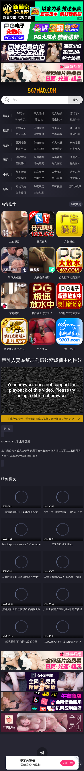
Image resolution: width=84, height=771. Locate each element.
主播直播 (57, 134)
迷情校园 (21, 178)
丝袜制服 (39, 134)
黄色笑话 (57, 178)
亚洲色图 (39, 157)
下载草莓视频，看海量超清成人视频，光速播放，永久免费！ (44, 418)
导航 (6, 189)
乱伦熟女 (57, 148)
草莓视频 (57, 186)
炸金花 (39, 119)
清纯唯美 (39, 163)
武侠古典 (75, 171)
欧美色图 (57, 157)
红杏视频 (21, 192)
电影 (6, 145)
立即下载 (67, 763)
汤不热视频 (75, 186)
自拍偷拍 (39, 128)
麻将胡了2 (21, 119)
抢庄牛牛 (75, 119)
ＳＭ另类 (75, 134)
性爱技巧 (75, 178)
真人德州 (39, 113)
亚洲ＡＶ (21, 128)
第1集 (7, 428)
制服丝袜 (21, 148)
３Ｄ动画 (75, 128)
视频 (6, 130)
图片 (6, 160)
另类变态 (75, 148)
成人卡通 (57, 142)
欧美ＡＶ (57, 128)
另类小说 (39, 178)
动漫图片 (75, 157)
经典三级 (39, 148)
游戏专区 (75, 113)
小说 (6, 174)
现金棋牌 (57, 119)
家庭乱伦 (39, 171)
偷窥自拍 (21, 157)
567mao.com (42, 90)
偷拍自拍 (39, 142)
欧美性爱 (75, 142)
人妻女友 (57, 171)
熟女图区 (57, 163)
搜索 (75, 99)
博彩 (6, 116)
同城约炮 (21, 186)
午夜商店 (39, 186)
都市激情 (21, 171)
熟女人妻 (21, 134)
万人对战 (57, 113)
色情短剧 (39, 192)
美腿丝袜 (21, 163)
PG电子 (21, 113)
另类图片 (75, 163)
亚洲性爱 (21, 142)
